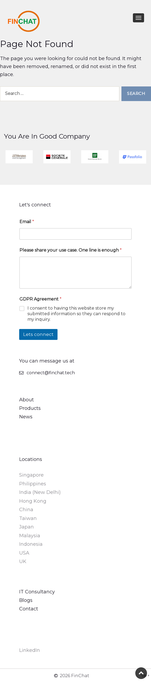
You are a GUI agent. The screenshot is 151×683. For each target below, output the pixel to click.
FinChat (80, 675)
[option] (26, 156)
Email (26, 221)
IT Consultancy (37, 592)
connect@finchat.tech (51, 372)
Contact (28, 609)
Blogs (25, 600)
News (25, 417)
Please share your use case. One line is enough (70, 250)
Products (30, 408)
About (26, 400)
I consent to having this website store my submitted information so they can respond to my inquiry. (76, 314)
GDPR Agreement (40, 299)
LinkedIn (29, 650)
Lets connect (38, 334)
